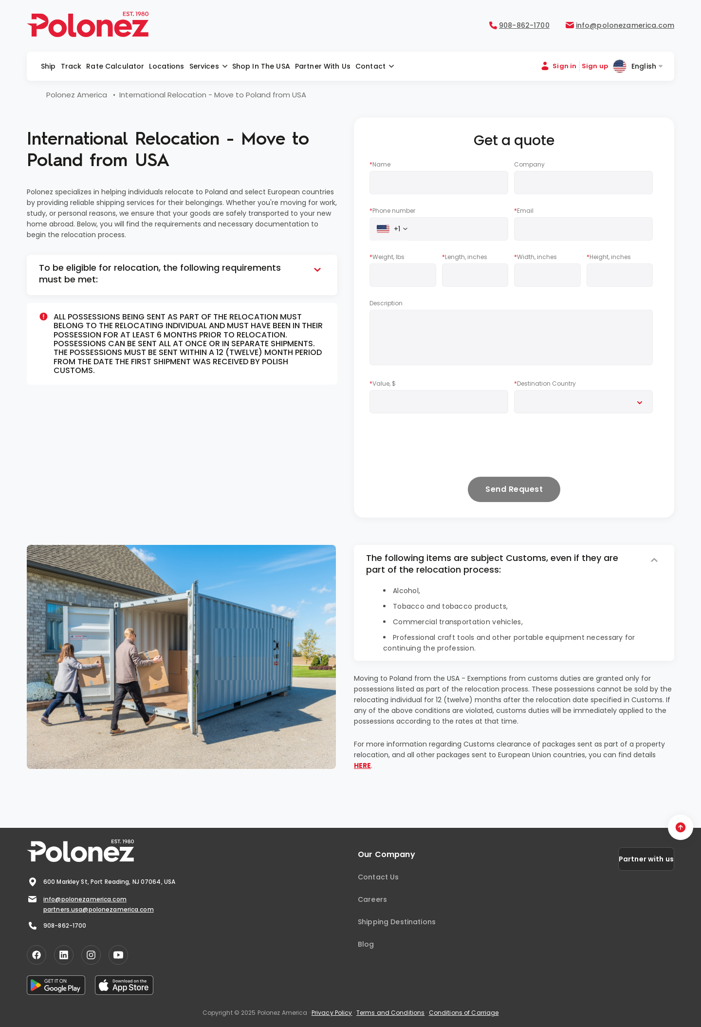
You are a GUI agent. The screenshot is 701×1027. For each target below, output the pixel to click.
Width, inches (535, 257)
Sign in (564, 66)
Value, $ (382, 383)
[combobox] (389, 229)
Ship (48, 66)
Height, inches (609, 257)
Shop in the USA (261, 66)
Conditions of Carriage (464, 1012)
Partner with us (322, 66)
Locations (166, 66)
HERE (362, 765)
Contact (370, 66)
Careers (372, 899)
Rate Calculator (115, 66)
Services (204, 66)
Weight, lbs (387, 257)
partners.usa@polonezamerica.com (98, 909)
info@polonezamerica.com (77, 899)
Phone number (392, 210)
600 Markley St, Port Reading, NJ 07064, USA (101, 882)
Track (71, 66)
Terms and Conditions (390, 1012)
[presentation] (443, 445)
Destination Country (545, 383)
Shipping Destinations (397, 922)
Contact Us (378, 877)
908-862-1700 (56, 926)
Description (386, 303)
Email (524, 210)
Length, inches (464, 257)
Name (379, 164)
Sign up (595, 66)
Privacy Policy (332, 1012)
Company (529, 164)
